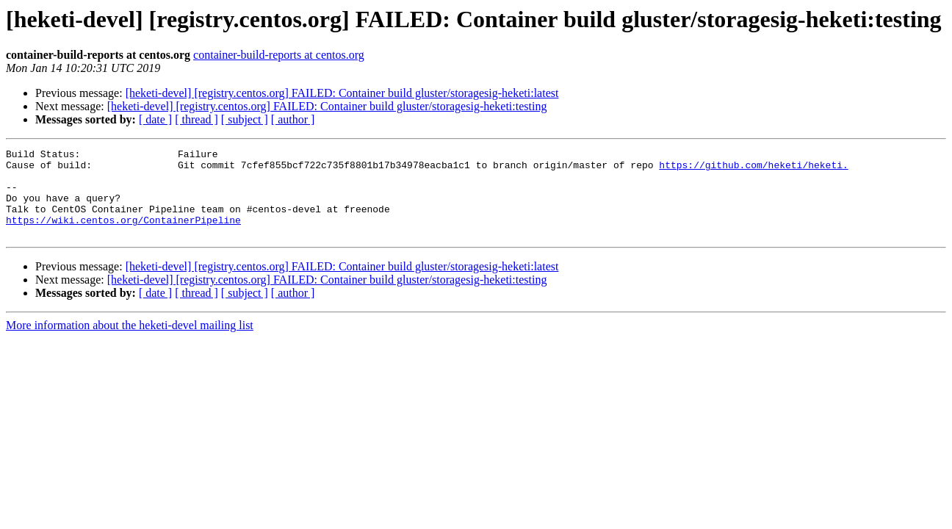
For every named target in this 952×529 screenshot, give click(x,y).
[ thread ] (196, 119)
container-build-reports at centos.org (278, 54)
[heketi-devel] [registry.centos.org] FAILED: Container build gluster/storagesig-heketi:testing (327, 106)
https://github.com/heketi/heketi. (753, 169)
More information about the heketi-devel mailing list (129, 343)
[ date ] (155, 119)
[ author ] (293, 119)
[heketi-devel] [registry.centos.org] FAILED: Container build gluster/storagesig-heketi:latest (342, 93)
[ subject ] (244, 119)
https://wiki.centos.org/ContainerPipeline (123, 235)
